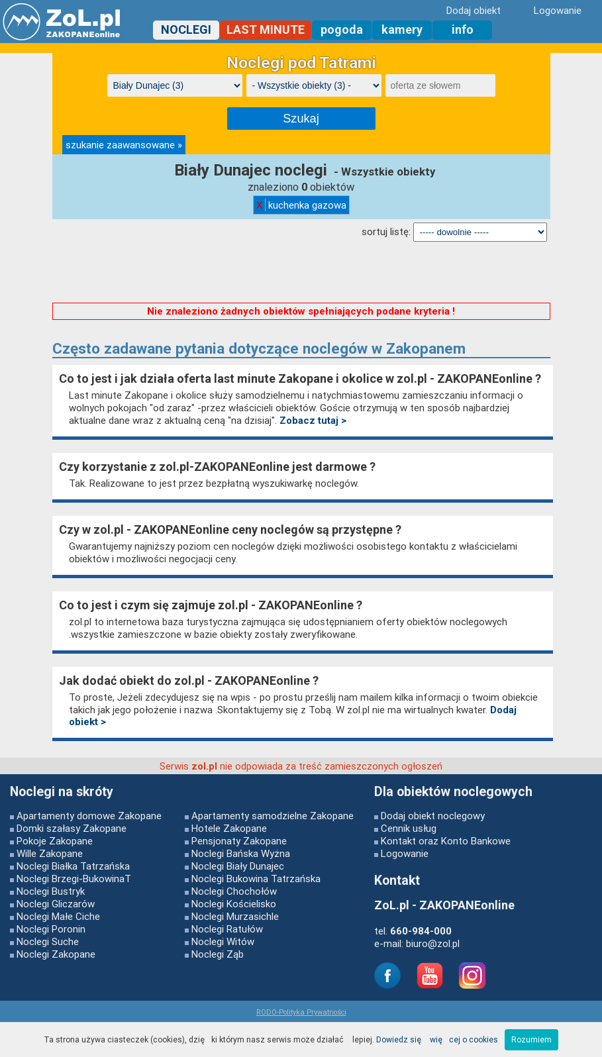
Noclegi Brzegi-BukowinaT (74, 878)
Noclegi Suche (48, 941)
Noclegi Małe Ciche (58, 916)
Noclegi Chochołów (234, 891)
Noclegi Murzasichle (235, 916)
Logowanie (404, 853)
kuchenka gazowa (301, 205)
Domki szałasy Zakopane (71, 828)
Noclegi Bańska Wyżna (240, 853)
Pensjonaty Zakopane (239, 840)
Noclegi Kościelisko (233, 903)
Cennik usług (408, 828)
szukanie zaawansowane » (124, 144)
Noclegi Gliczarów (56, 903)
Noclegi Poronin (51, 929)
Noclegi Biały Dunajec (237, 866)
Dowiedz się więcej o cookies (437, 1039)
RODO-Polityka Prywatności (301, 1012)
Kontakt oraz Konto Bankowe (446, 840)
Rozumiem (531, 1039)
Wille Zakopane (50, 853)
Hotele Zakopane (229, 828)
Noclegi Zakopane (56, 954)
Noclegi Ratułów (227, 929)
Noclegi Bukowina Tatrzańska (256, 878)
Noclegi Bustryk (51, 891)
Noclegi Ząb (217, 954)
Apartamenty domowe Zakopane (89, 815)
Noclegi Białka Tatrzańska (73, 866)
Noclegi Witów (222, 941)
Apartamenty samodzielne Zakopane (272, 815)
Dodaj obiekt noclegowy (433, 815)
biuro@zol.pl (433, 943)
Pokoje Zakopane (55, 840)
